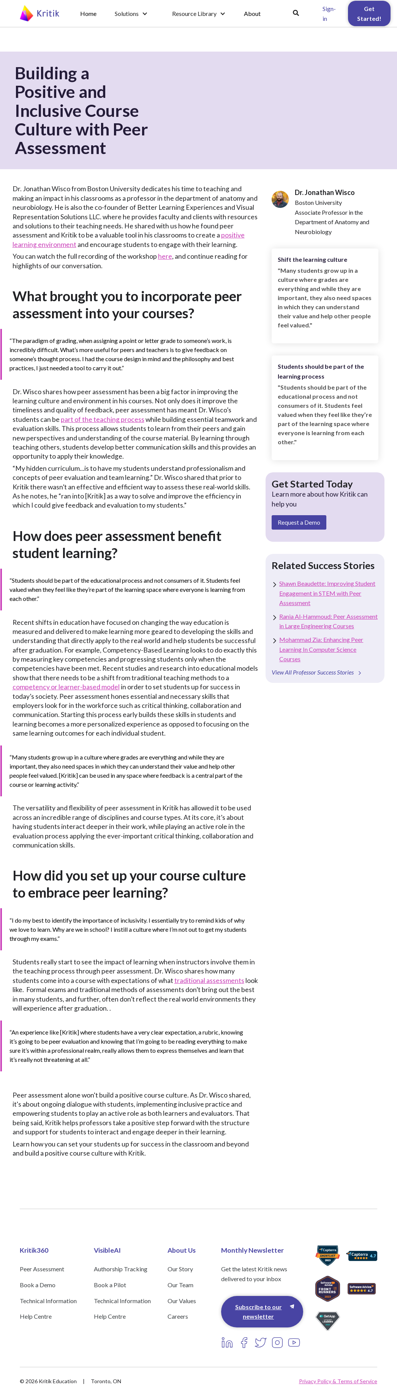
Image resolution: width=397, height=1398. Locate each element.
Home (88, 13)
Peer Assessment (42, 1268)
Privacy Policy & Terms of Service (338, 1381)
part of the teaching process (102, 419)
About (252, 13)
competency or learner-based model (66, 687)
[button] (131, 14)
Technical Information (48, 1300)
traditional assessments (209, 980)
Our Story (180, 1268)
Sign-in (329, 13)
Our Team (180, 1284)
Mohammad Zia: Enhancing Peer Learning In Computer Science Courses (321, 649)
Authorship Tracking (120, 1268)
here (165, 256)
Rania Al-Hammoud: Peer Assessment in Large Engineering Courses (328, 621)
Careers (178, 1316)
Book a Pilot (110, 1284)
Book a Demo (37, 1284)
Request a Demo (299, 522)
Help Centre (36, 1316)
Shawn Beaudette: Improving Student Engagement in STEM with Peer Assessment (327, 593)
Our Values (182, 1300)
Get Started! (369, 13)
